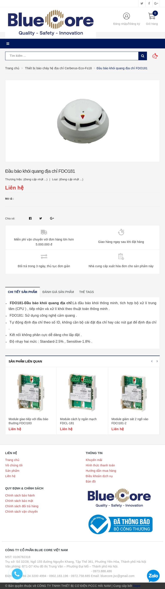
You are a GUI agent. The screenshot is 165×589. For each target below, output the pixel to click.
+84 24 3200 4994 (33, 576)
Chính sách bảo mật (19, 501)
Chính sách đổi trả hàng (21, 506)
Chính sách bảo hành (20, 495)
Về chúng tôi (14, 465)
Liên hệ (10, 476)
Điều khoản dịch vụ (99, 476)
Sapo (137, 585)
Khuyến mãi (94, 460)
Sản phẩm (12, 470)
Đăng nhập (120, 23)
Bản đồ (91, 481)
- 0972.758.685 (79, 576)
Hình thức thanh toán (100, 465)
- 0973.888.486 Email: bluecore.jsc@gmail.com (112, 573)
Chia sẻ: (10, 218)
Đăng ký (134, 23)
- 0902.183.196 (57, 576)
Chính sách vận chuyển (21, 511)
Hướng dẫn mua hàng (101, 470)
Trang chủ (12, 460)
